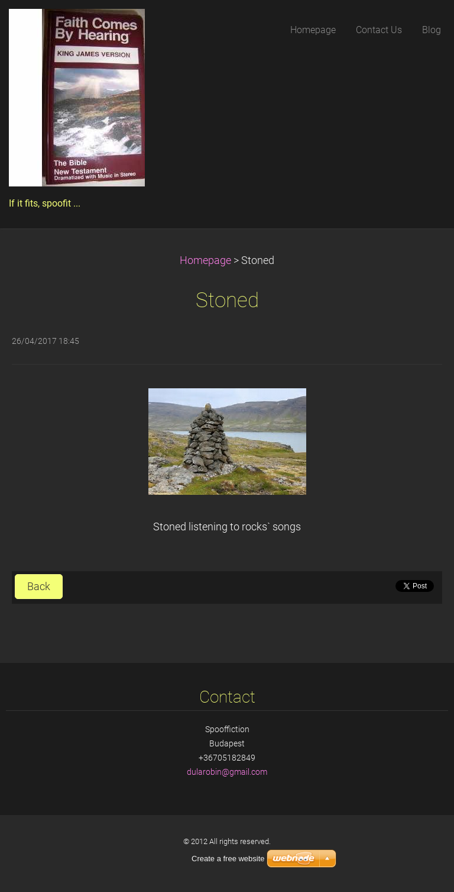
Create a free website (228, 858)
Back (38, 586)
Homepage (205, 260)
